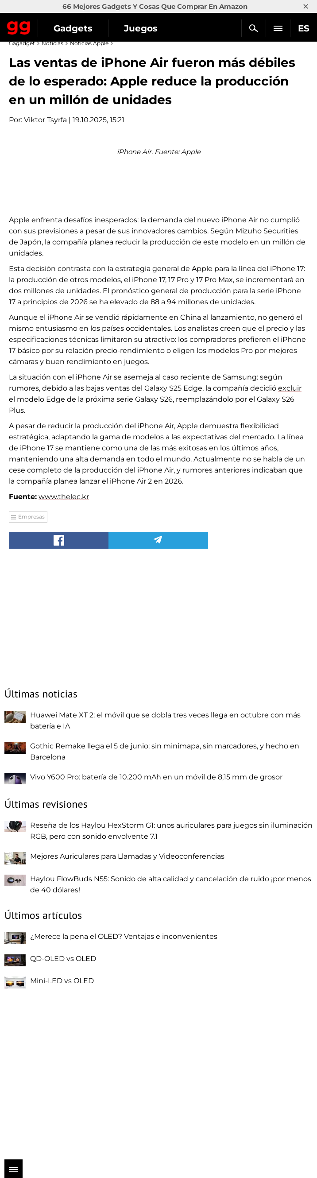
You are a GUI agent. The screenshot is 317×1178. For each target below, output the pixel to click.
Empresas (31, 672)
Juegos (141, 28)
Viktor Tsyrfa (45, 120)
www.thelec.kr (64, 652)
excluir (290, 543)
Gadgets (73, 28)
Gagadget (19, 26)
